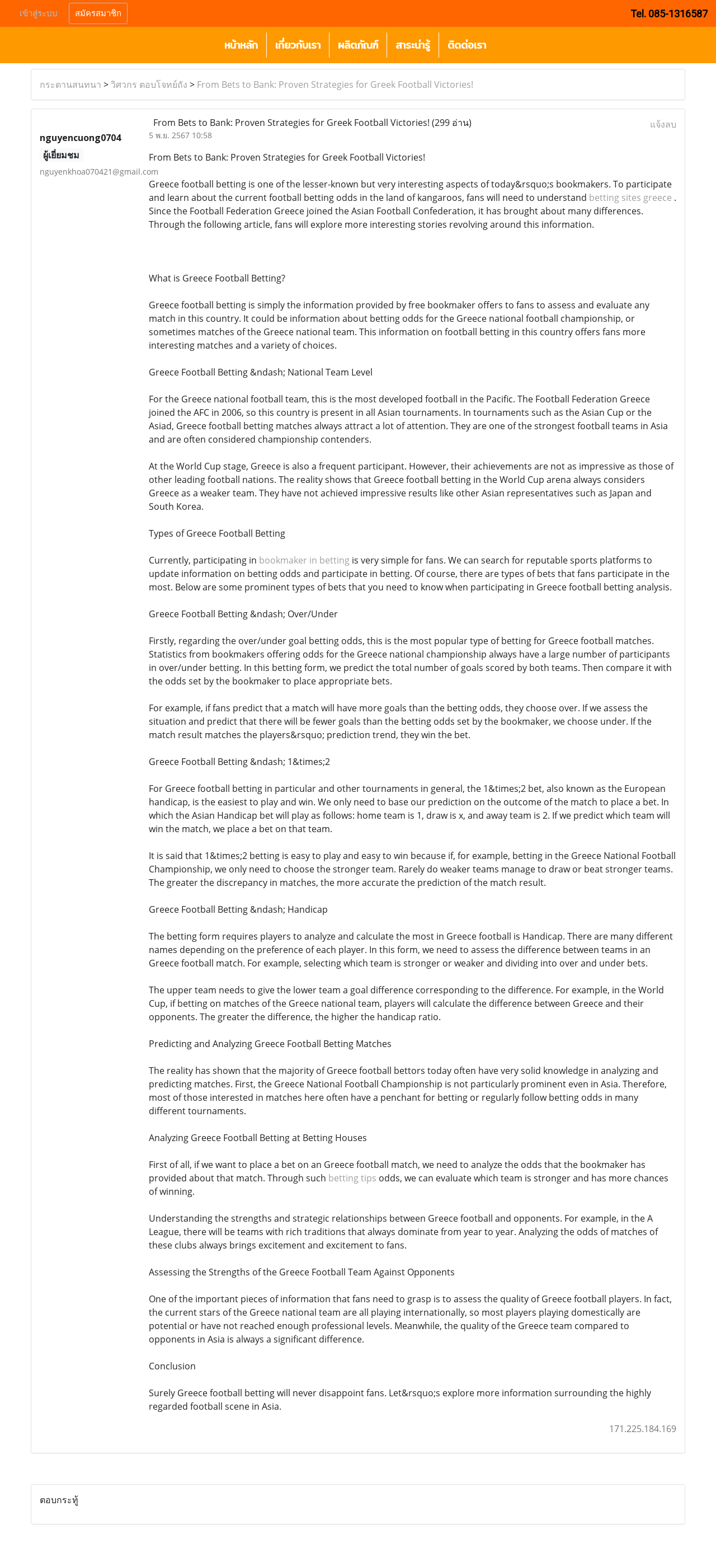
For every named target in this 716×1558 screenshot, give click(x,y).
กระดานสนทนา (70, 84)
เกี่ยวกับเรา (298, 45)
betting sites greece (630, 197)
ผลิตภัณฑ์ (358, 45)
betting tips (352, 1178)
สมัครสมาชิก (98, 13)
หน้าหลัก (241, 45)
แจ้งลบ (663, 124)
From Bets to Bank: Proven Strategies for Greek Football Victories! (335, 84)
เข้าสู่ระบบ (39, 13)
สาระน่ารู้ (412, 45)
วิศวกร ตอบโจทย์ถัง (149, 84)
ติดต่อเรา (466, 45)
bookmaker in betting (304, 560)
